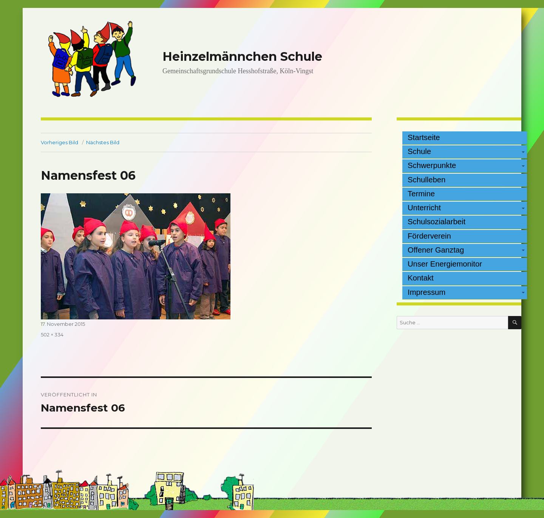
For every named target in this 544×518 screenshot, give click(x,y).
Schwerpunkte (432, 165)
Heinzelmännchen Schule (242, 56)
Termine (421, 194)
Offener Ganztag (436, 250)
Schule (419, 151)
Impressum (426, 292)
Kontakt (421, 278)
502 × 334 (52, 334)
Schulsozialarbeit (436, 221)
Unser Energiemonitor (445, 264)
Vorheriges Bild (59, 142)
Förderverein (429, 236)
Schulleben (426, 180)
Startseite (424, 137)
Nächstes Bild (102, 142)
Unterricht (424, 208)
